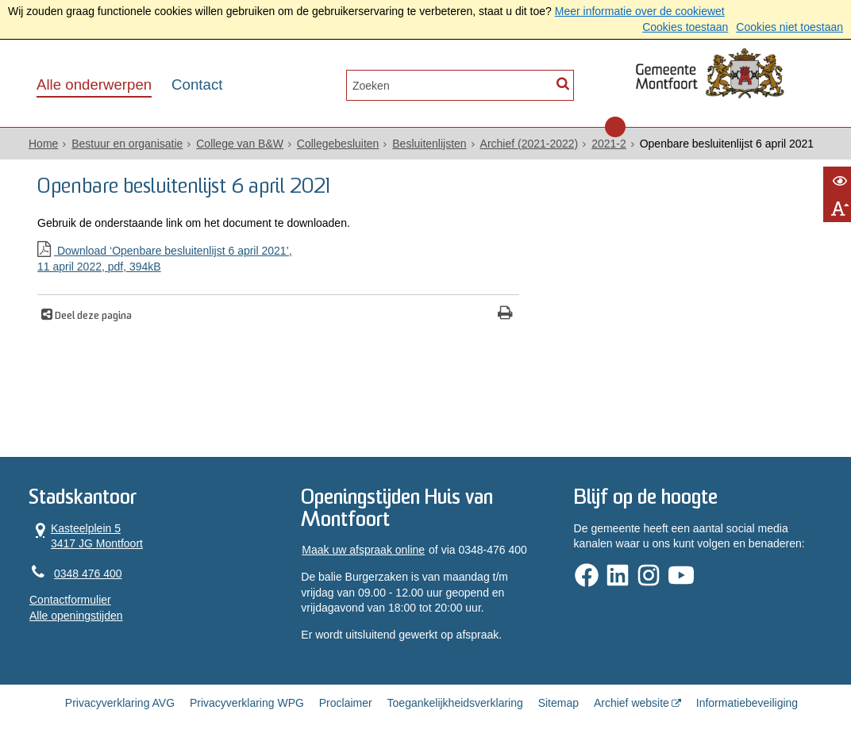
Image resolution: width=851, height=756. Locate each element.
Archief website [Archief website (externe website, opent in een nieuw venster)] (631, 703)
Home (43, 143)
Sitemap (558, 703)
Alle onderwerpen (94, 84)
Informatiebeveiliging (747, 703)
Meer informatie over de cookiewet (640, 11)
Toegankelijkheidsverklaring (455, 703)
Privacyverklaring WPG (247, 703)
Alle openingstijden (76, 615)
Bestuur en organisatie (127, 143)
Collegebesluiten (338, 143)
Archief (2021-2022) (529, 143)
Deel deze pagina (92, 316)
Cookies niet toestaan (789, 27)
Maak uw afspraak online (363, 549)
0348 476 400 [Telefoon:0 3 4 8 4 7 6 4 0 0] (88, 573)
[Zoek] (562, 83)
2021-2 (608, 143)
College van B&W (239, 143)
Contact (196, 84)
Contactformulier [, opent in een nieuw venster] (70, 599)
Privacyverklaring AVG (120, 703)
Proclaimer (345, 703)
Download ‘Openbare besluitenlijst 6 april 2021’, (278, 259)
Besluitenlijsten (429, 143)
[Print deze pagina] (505, 314)
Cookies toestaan (685, 27)
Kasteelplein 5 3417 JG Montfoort (86, 536)
